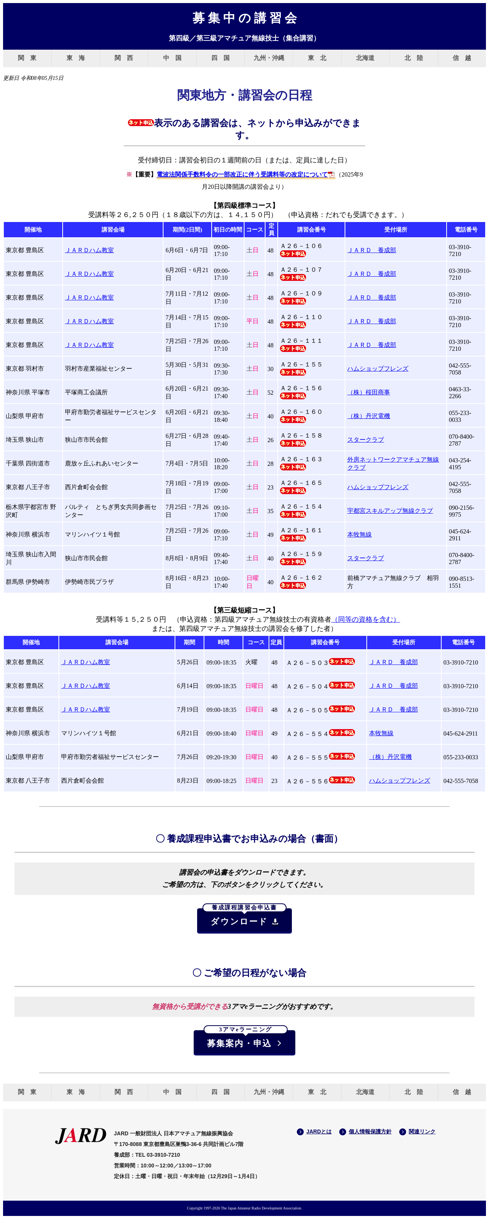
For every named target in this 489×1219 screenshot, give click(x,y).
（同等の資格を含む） (365, 619)
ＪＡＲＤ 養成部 (371, 250)
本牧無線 (359, 534)
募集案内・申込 (246, 1039)
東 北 (317, 58)
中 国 (172, 58)
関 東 (27, 58)
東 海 (75, 58)
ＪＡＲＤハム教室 (89, 250)
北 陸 (414, 58)
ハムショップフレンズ (377, 368)
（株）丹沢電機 (368, 416)
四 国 (220, 58)
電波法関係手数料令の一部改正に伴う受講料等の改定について (242, 174)
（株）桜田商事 (368, 392)
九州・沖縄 (269, 58)
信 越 (462, 58)
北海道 (365, 58)
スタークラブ (365, 439)
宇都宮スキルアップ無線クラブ (390, 510)
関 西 (124, 58)
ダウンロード (244, 917)
